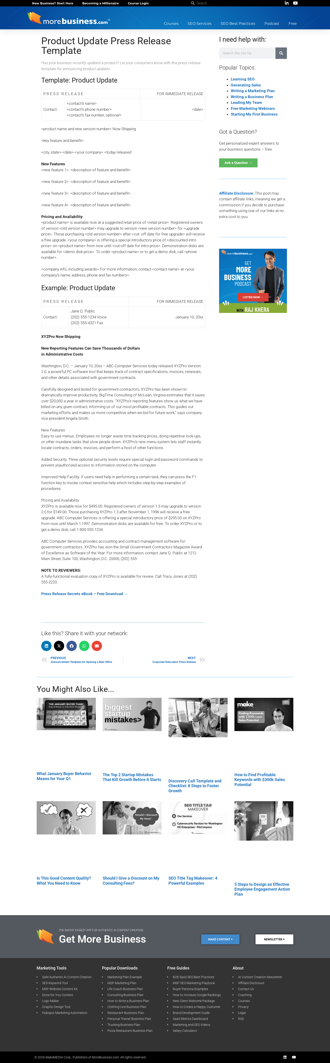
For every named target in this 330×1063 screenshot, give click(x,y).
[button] (46, 646)
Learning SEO (243, 79)
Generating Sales (246, 85)
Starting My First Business (254, 114)
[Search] (281, 53)
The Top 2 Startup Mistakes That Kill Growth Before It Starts (132, 777)
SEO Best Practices (238, 23)
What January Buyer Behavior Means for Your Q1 (64, 776)
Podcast (271, 23)
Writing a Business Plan (252, 96)
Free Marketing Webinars (253, 108)
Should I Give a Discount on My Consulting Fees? (131, 881)
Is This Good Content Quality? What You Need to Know (64, 881)
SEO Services (200, 23)
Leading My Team (246, 102)
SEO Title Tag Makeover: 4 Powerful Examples (192, 881)
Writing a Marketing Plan (253, 90)
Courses (171, 23)
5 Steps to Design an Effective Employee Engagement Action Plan (262, 889)
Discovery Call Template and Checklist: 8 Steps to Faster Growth (194, 786)
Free (293, 23)
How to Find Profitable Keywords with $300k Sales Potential (259, 779)
